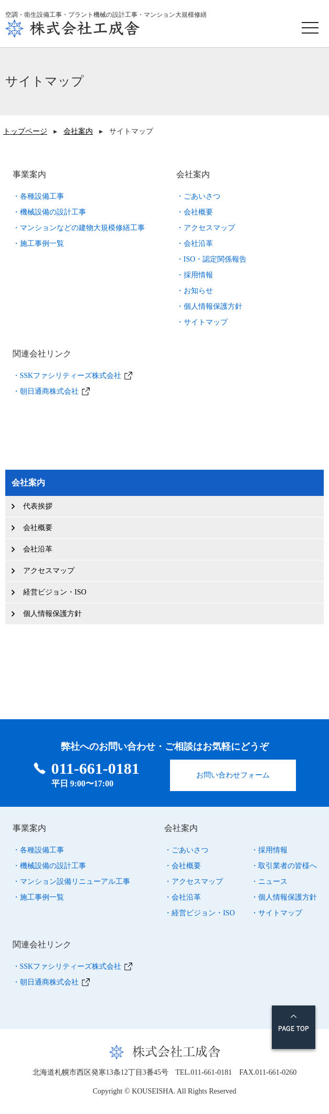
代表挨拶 (37, 506)
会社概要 (37, 528)
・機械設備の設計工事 (49, 212)
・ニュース (269, 880)
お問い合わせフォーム (233, 773)
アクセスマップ (49, 571)
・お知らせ (194, 291)
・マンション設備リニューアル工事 (71, 880)
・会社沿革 (194, 243)
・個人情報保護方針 (209, 306)
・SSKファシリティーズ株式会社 (67, 376)
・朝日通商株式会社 (46, 391)
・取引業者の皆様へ (284, 864)
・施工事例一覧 (38, 243)
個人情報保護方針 (52, 614)
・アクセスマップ (205, 228)
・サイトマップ (202, 322)
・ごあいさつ (198, 196)
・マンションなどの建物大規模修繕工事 (79, 228)
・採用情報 (194, 275)
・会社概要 (194, 212)
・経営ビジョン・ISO (199, 911)
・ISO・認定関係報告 (211, 259)
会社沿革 (37, 549)
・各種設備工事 (38, 196)
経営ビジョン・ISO (55, 592)
